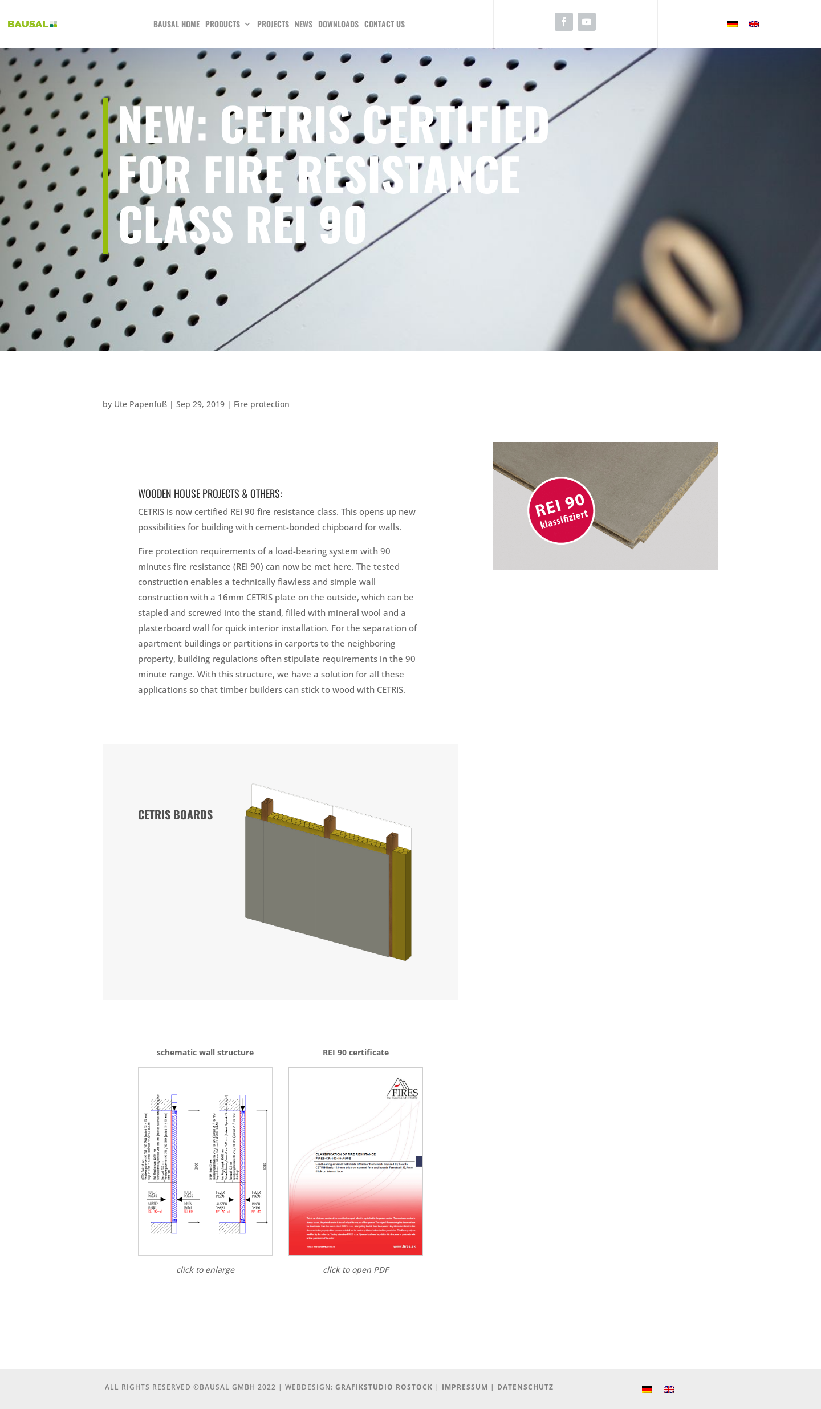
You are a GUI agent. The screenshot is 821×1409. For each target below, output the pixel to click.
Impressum (465, 1387)
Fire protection (262, 404)
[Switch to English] (754, 24)
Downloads (338, 24)
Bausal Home (176, 24)
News (303, 24)
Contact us (384, 24)
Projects (273, 24)
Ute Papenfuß (140, 404)
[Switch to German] (732, 24)
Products (222, 24)
